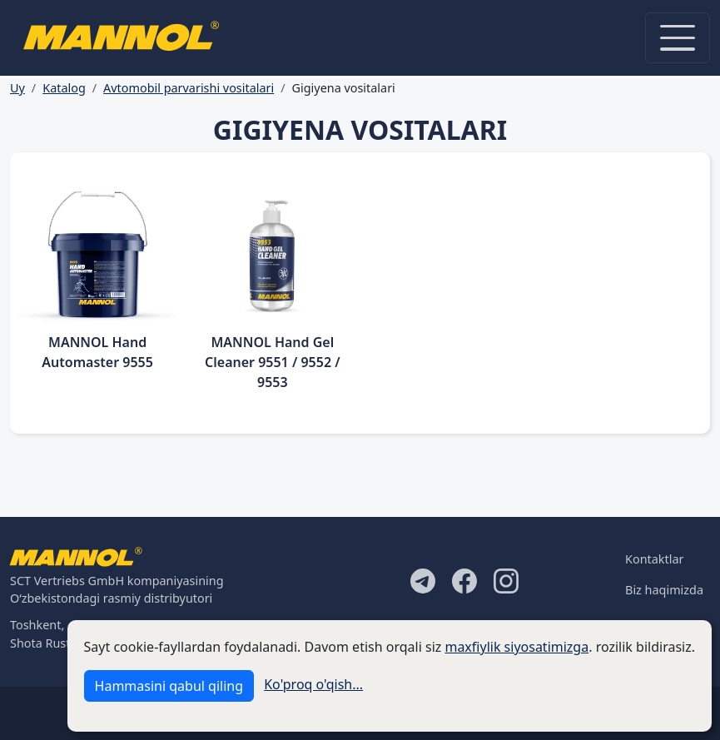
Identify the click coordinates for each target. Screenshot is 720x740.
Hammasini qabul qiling (169, 686)
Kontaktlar (654, 559)
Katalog (64, 88)
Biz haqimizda (664, 590)
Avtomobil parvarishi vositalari (188, 88)
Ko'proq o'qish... (313, 684)
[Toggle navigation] (677, 37)
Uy (17, 88)
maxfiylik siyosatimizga (516, 647)
